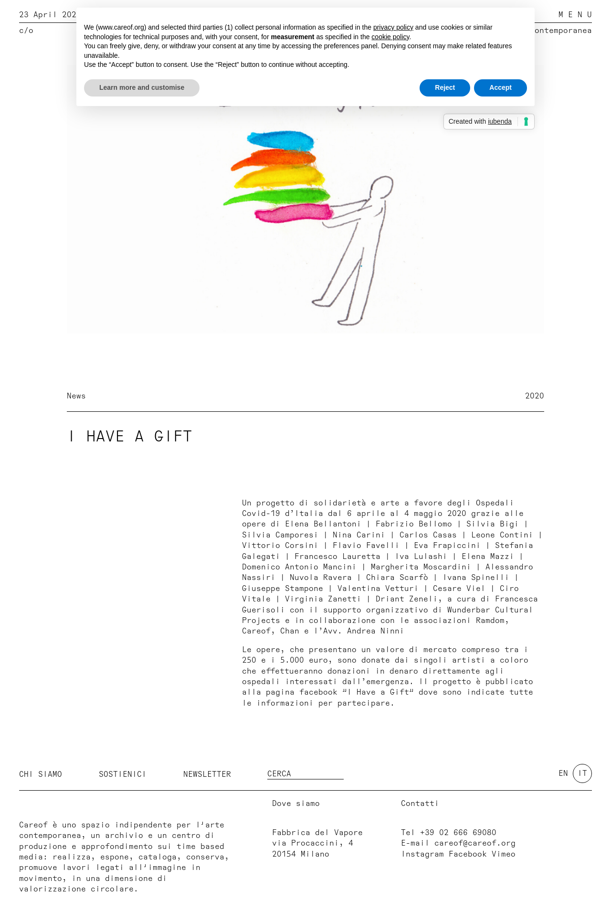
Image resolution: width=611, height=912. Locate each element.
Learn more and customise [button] (141, 87)
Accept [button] (500, 87)
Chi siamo (40, 774)
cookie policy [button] (390, 37)
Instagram (422, 854)
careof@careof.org (475, 843)
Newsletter (207, 774)
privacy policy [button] (393, 27)
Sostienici (123, 774)
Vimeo (504, 854)
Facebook (468, 854)
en (563, 773)
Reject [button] (445, 87)
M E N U (575, 15)
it (582, 773)
